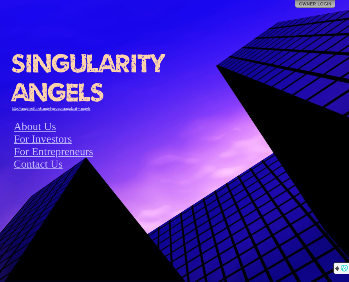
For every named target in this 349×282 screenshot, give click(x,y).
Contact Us (38, 164)
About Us (35, 126)
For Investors (43, 139)
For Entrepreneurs (53, 151)
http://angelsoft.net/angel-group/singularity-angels (51, 108)
